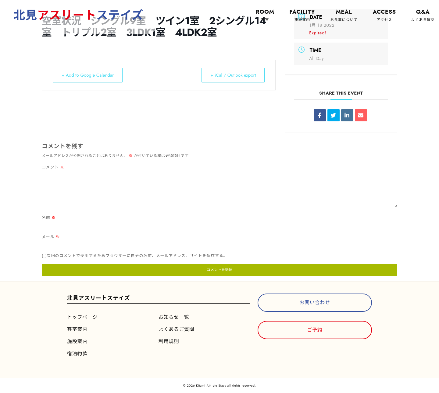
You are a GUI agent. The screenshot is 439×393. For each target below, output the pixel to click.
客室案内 (77, 329)
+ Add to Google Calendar (88, 75)
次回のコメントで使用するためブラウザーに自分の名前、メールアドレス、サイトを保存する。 (137, 256)
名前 (49, 218)
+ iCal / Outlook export (233, 75)
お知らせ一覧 (174, 317)
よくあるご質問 (177, 329)
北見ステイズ (78, 15)
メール (51, 237)
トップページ (82, 317)
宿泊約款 (77, 353)
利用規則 (169, 341)
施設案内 (77, 341)
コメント (53, 167)
